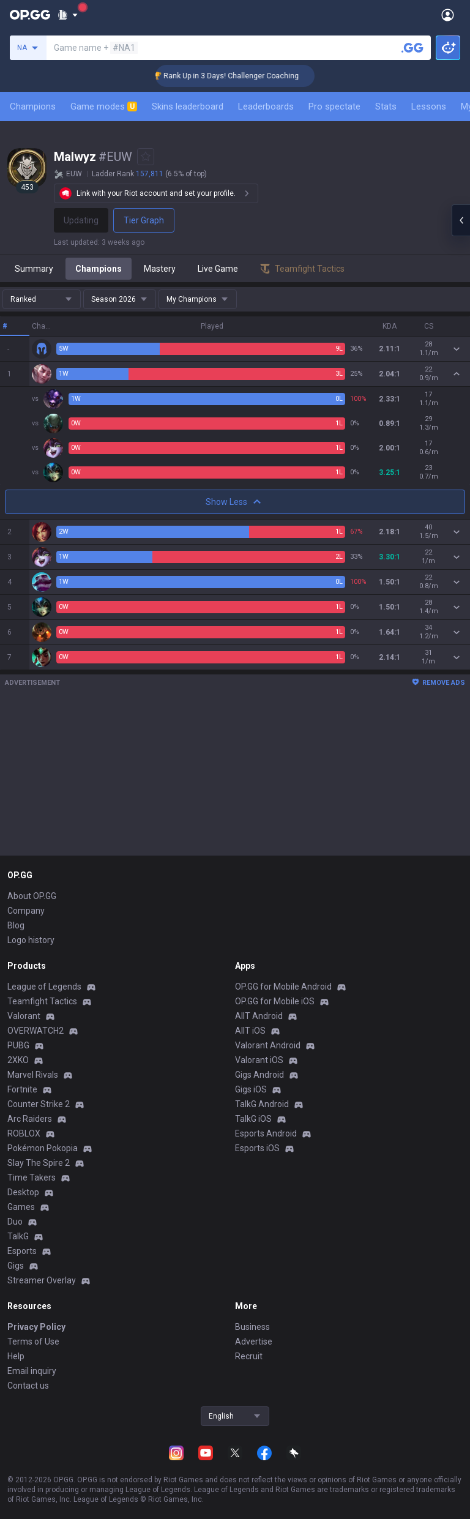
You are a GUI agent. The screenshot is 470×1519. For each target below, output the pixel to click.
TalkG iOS (253, 1119)
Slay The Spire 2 (38, 1163)
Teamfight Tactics (42, 1001)
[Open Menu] (447, 14)
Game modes (103, 106)
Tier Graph (144, 220)
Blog (15, 925)
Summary (34, 269)
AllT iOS (250, 1031)
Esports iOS (257, 1148)
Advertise (253, 1341)
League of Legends (44, 986)
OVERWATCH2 (35, 1031)
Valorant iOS (259, 1060)
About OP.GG (31, 896)
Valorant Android (267, 1045)
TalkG (18, 1236)
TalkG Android (262, 1104)
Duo (15, 1221)
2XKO (18, 1060)
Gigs (15, 1266)
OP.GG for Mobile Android (283, 986)
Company (26, 911)
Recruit (249, 1356)
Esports (22, 1251)
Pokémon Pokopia (42, 1148)
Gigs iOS (251, 1089)
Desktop (23, 1192)
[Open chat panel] (461, 220)
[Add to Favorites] (145, 156)
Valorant (23, 1016)
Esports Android (266, 1133)
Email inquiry (31, 1371)
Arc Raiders (29, 1119)
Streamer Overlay (41, 1280)
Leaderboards (266, 106)
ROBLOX (23, 1133)
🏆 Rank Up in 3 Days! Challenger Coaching (243, 76)
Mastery (160, 269)
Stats (386, 106)
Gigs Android (259, 1075)
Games (21, 1207)
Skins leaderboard (187, 106)
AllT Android (259, 1016)
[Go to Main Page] (30, 15)
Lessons (428, 106)
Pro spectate (334, 106)
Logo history (30, 940)
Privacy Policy (36, 1327)
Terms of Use (33, 1341)
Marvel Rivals (32, 1075)
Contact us (28, 1385)
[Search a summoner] (412, 47)
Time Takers (31, 1177)
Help (15, 1356)
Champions (33, 106)
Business (252, 1327)
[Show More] (67, 14)
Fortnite (22, 1089)
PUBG (18, 1045)
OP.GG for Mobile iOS (275, 1001)
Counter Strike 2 (38, 1104)
